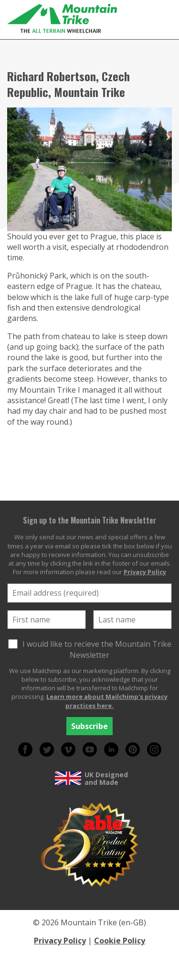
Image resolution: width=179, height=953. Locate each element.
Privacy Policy (145, 572)
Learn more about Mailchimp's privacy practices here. (107, 700)
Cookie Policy (119, 940)
